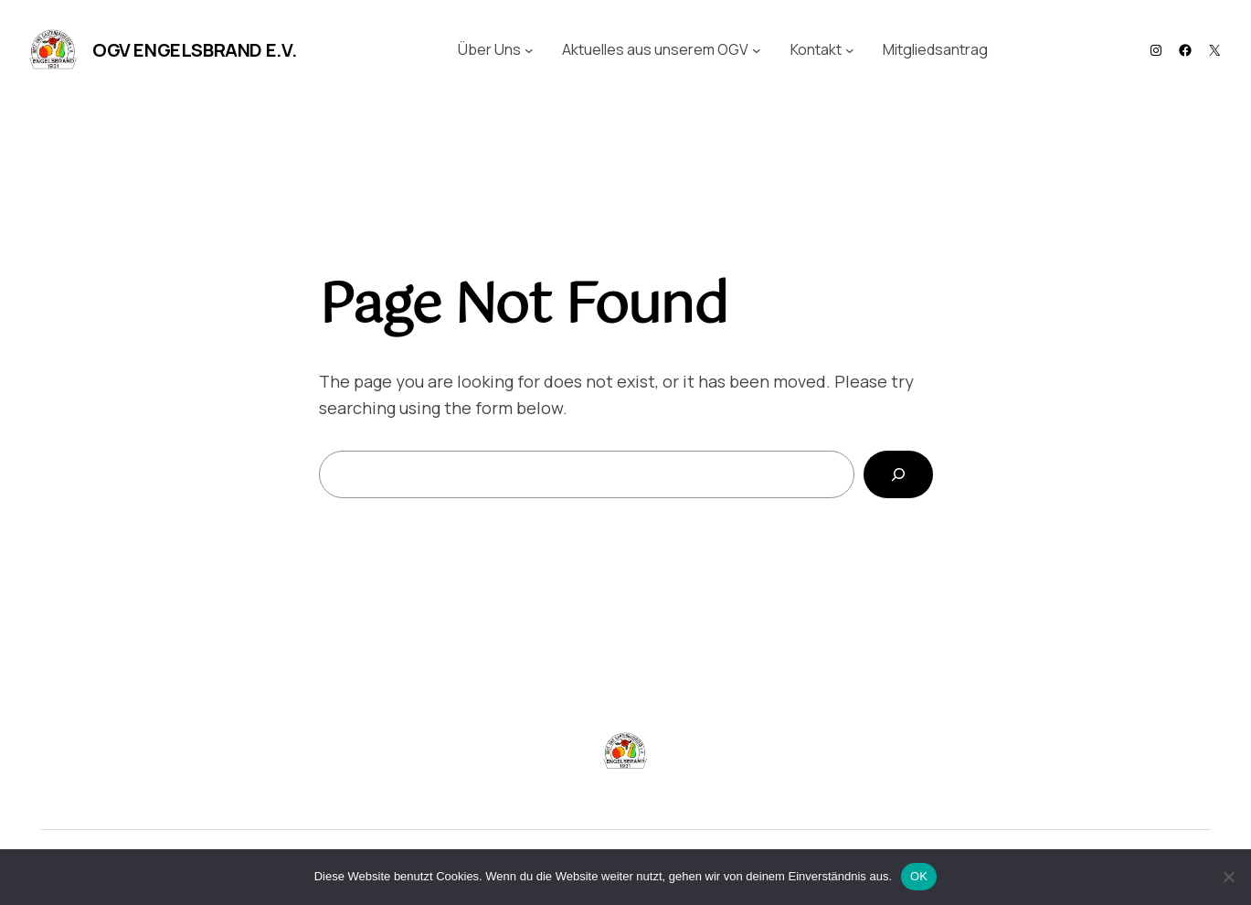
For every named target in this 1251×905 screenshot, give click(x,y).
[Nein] (1228, 877)
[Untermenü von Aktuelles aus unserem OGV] (756, 50)
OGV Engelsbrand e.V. (194, 49)
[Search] (898, 474)
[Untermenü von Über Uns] (529, 50)
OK (919, 876)
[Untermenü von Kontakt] (849, 50)
